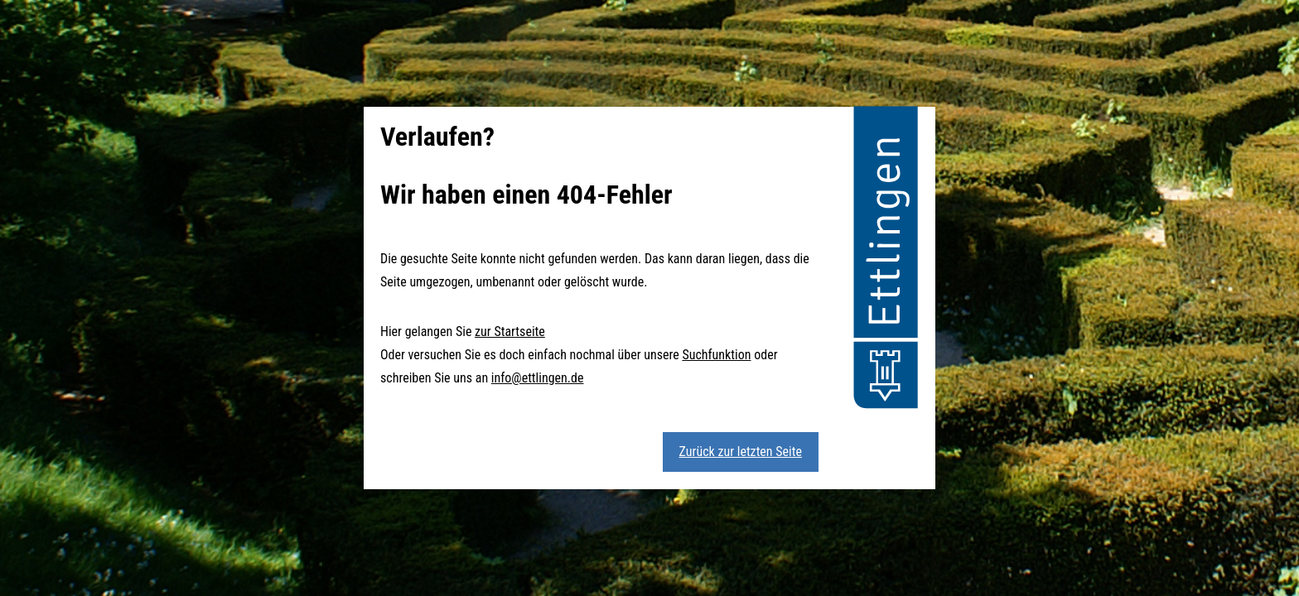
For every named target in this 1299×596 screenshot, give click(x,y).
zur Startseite (510, 331)
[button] (885, 260)
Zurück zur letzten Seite (740, 451)
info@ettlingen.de (537, 378)
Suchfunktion (716, 355)
